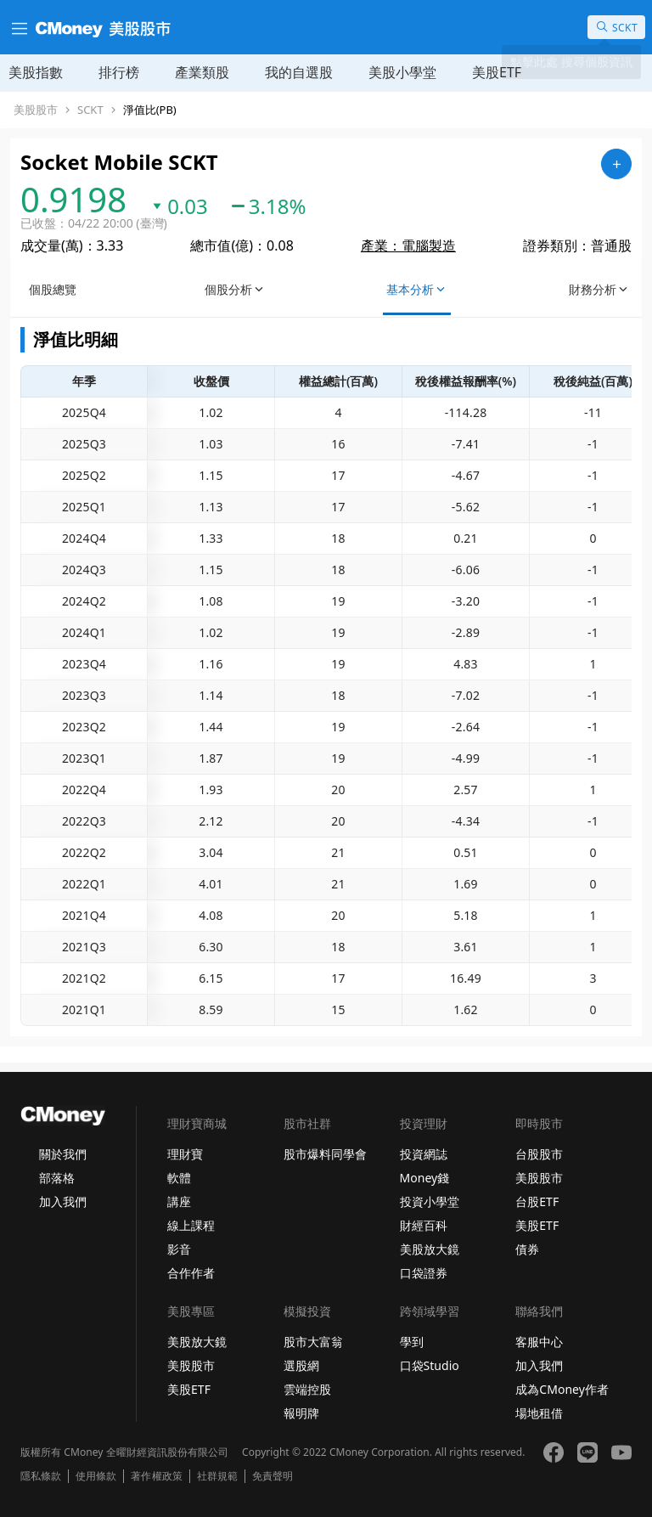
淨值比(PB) (150, 110)
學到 (412, 1342)
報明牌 (301, 1413)
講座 (179, 1201)
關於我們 (63, 1154)
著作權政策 (156, 1476)
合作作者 (191, 1273)
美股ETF (496, 72)
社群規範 (217, 1476)
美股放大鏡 (429, 1249)
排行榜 (118, 72)
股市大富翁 (313, 1342)
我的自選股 (299, 72)
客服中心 (539, 1342)
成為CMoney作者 (562, 1389)
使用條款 (96, 1476)
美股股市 (36, 110)
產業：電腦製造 (408, 245)
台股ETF (537, 1201)
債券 (527, 1249)
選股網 (301, 1365)
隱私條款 (40, 1476)
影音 (179, 1249)
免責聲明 (272, 1476)
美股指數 (35, 72)
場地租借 (539, 1413)
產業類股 (202, 72)
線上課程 (191, 1225)
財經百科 (423, 1225)
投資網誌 (423, 1154)
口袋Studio (429, 1365)
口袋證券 (423, 1273)
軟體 (179, 1178)
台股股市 (539, 1154)
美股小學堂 (402, 72)
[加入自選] (616, 164)
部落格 (57, 1178)
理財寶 (185, 1154)
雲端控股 (307, 1389)
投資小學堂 (429, 1201)
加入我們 (63, 1201)
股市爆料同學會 (325, 1154)
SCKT (90, 110)
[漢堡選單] (18, 27)
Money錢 (425, 1178)
